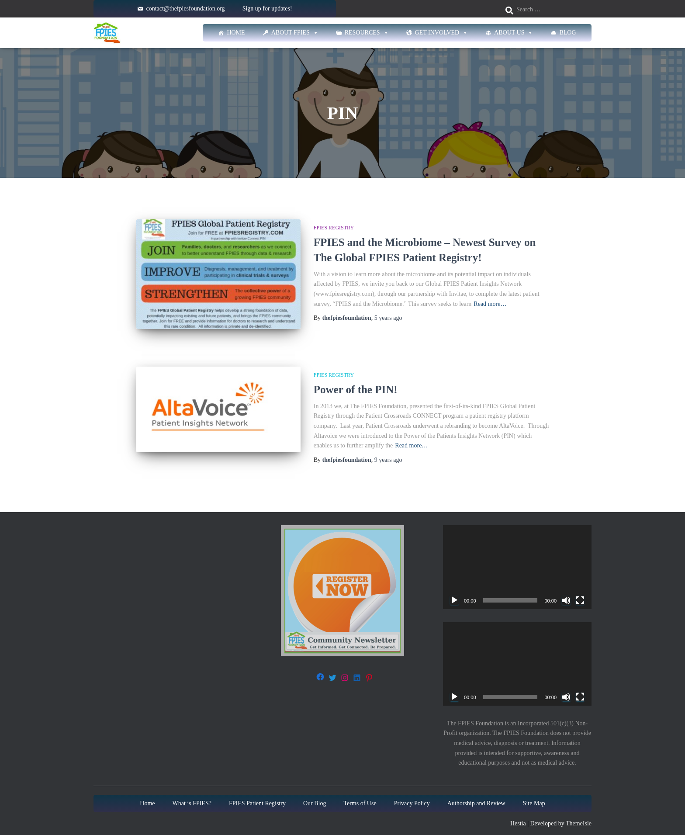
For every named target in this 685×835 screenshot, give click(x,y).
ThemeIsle (579, 815)
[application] (517, 559)
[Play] (454, 592)
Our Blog (314, 795)
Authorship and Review (476, 795)
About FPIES (294, 33)
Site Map (534, 795)
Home (236, 32)
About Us (513, 33)
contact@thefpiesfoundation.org (185, 8)
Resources (367, 33)
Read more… (490, 304)
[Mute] (566, 592)
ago (388, 318)
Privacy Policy (412, 795)
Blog (567, 32)
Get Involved (441, 33)
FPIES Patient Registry (257, 795)
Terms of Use (359, 795)
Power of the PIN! (356, 381)
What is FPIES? (192, 795)
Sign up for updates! (267, 8)
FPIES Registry (334, 228)
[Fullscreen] (580, 592)
